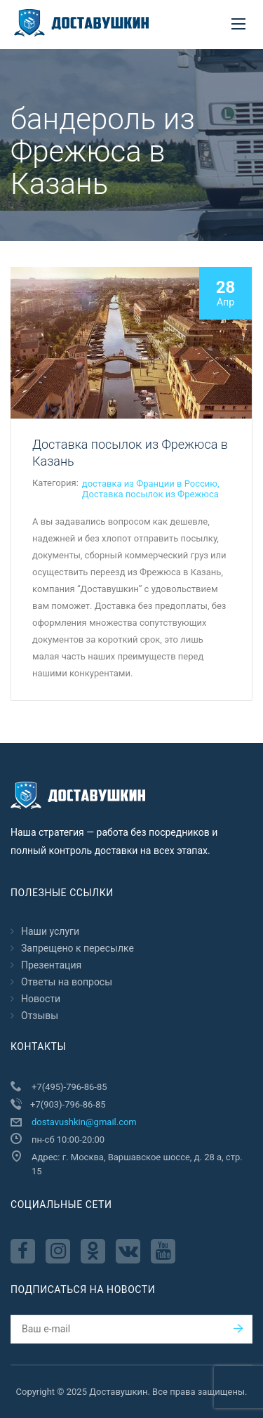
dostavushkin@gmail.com (84, 1122)
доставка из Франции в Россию (149, 483)
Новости (40, 998)
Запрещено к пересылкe (77, 948)
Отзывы (39, 1015)
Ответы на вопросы (66, 981)
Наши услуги (50, 931)
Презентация (51, 965)
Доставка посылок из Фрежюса (150, 494)
